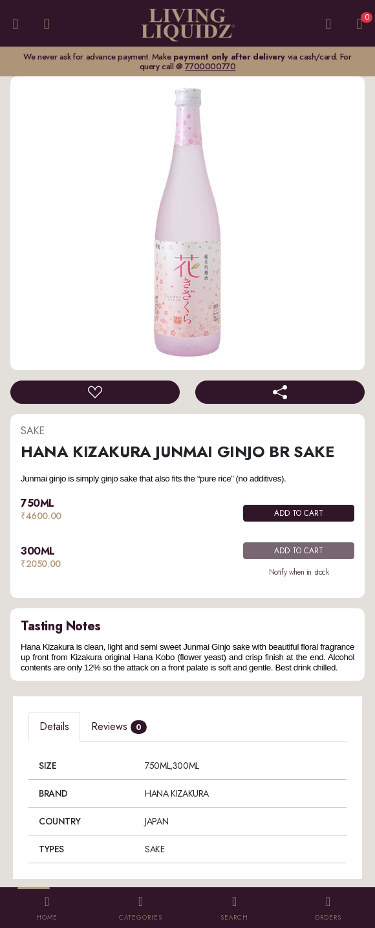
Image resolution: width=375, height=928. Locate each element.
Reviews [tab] (119, 726)
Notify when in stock (299, 572)
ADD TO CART (298, 513)
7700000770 (210, 66)
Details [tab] (54, 726)
